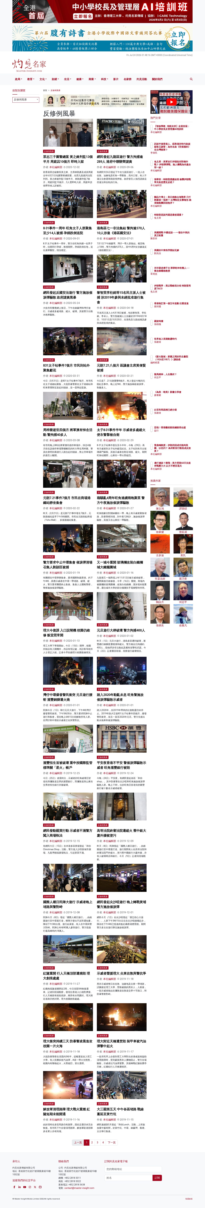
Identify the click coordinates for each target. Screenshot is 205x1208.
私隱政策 (189, 1199)
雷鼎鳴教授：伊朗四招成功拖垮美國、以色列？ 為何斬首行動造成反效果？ (182, 451)
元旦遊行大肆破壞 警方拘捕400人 (121, 630)
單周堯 (176, 277)
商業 (91, 79)
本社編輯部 (55, 167)
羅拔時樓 (177, 321)
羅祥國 (176, 309)
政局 (17, 79)
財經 (54, 79)
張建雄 (176, 345)
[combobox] (25, 100)
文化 (42, 79)
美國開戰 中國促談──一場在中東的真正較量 (181, 235)
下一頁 (112, 1142)
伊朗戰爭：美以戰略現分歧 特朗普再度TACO (182, 288)
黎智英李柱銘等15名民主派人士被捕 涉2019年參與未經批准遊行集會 (121, 297)
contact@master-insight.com (79, 1188)
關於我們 (157, 79)
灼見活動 (142, 79)
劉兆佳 (176, 256)
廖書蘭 (176, 398)
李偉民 (176, 152)
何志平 (176, 380)
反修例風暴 (55, 90)
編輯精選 (177, 365)
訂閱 (157, 1177)
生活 (66, 79)
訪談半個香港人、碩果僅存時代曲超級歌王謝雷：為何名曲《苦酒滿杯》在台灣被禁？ (182, 150)
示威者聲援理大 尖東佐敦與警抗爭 (121, 973)
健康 (79, 79)
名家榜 (127, 79)
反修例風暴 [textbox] (20, 99)
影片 (115, 79)
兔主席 (176, 220)
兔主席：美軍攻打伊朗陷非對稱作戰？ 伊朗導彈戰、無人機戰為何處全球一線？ (182, 167)
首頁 (45, 90)
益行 (175, 433)
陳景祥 (176, 241)
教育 (29, 79)
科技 (103, 79)
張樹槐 (176, 324)
